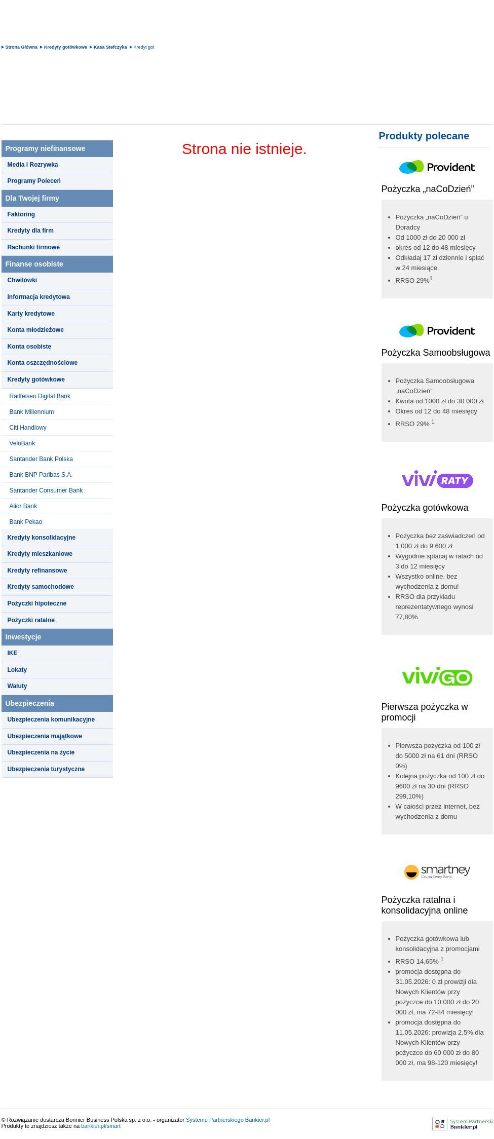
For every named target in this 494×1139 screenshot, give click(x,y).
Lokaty (17, 669)
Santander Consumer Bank (46, 490)
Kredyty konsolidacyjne (42, 537)
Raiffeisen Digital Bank (40, 396)
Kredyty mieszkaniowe (40, 553)
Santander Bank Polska (41, 459)
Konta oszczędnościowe (43, 362)
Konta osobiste (30, 346)
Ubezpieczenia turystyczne (46, 769)
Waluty (17, 686)
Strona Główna (22, 47)
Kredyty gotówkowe (65, 47)
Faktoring (21, 214)
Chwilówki (22, 280)
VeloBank (22, 443)
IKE (13, 653)
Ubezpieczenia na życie (41, 752)
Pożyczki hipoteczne (37, 603)
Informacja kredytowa (39, 296)
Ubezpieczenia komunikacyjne (51, 719)
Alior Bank (23, 506)
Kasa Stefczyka (110, 47)
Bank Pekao (26, 521)
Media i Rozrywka (33, 164)
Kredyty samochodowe (41, 586)
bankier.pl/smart (101, 1126)
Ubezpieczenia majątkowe (45, 736)
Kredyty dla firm (31, 230)
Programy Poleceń (34, 180)
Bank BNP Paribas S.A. (41, 474)
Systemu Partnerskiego (215, 1120)
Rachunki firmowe (34, 247)
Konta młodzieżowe (36, 329)
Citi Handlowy (28, 427)
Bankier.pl (257, 1120)
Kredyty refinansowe (37, 570)
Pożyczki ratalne (31, 620)
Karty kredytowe (31, 313)
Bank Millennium (32, 411)
